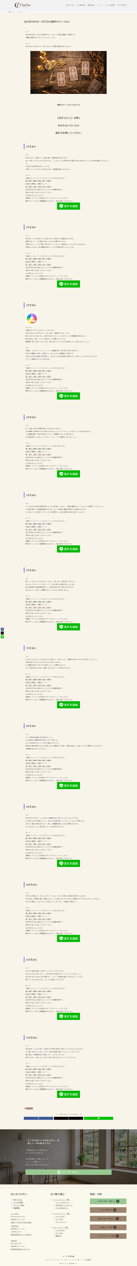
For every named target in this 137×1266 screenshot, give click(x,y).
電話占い (58, 1236)
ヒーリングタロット (62, 1202)
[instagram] (68, 1256)
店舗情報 (16, 1208)
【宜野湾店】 (15, 1226)
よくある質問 (18, 1202)
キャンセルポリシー (77, 1260)
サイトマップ (50, 1260)
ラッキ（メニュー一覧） (61, 1213)
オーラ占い (59, 1219)
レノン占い (29, 1108)
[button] (38, 1118)
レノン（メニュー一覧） (61, 1200)
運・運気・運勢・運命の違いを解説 (38, 187)
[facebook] (64, 1256)
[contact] (73, 1256)
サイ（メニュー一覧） (61, 1227)
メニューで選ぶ (18, 1205)
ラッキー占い (60, 1216)
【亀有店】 (14, 1241)
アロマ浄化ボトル (61, 1208)
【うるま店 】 (15, 1214)
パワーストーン (60, 1222)
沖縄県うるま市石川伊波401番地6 (21, 1222)
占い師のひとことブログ (34, 195)
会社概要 (87, 1260)
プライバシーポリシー (62, 1260)
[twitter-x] (66, 1256)
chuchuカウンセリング (63, 1205)
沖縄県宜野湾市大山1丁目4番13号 (21, 1235)
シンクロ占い (60, 1230)
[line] (71, 1256)
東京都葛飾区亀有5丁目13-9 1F (20, 1249)
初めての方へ (18, 1200)
